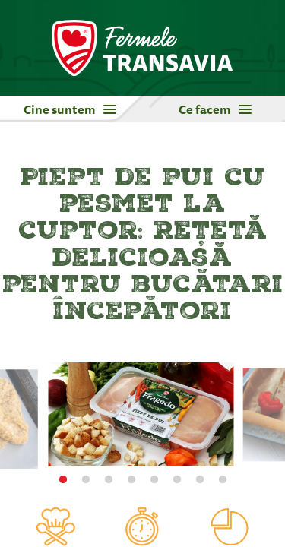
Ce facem (215, 109)
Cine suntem (70, 109)
